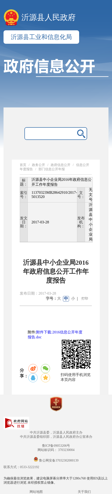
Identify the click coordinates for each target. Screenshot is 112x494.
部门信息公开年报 (52, 169)
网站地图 (36, 492)
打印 (84, 298)
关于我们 (84, 492)
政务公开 (38, 165)
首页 (23, 165)
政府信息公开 (60, 165)
